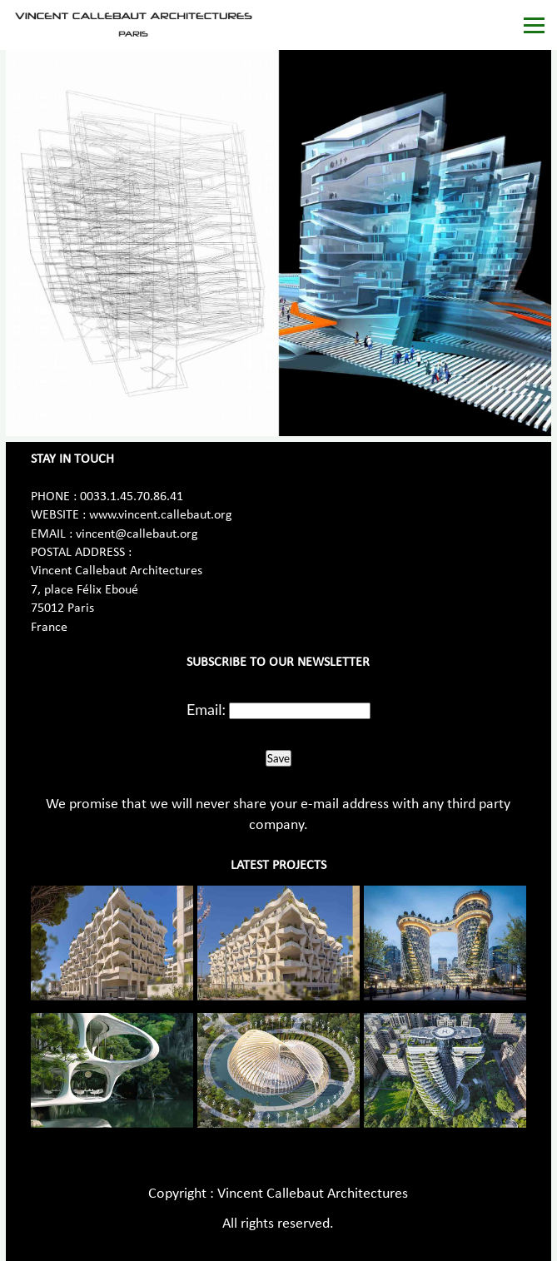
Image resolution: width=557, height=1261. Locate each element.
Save (278, 758)
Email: (206, 709)
